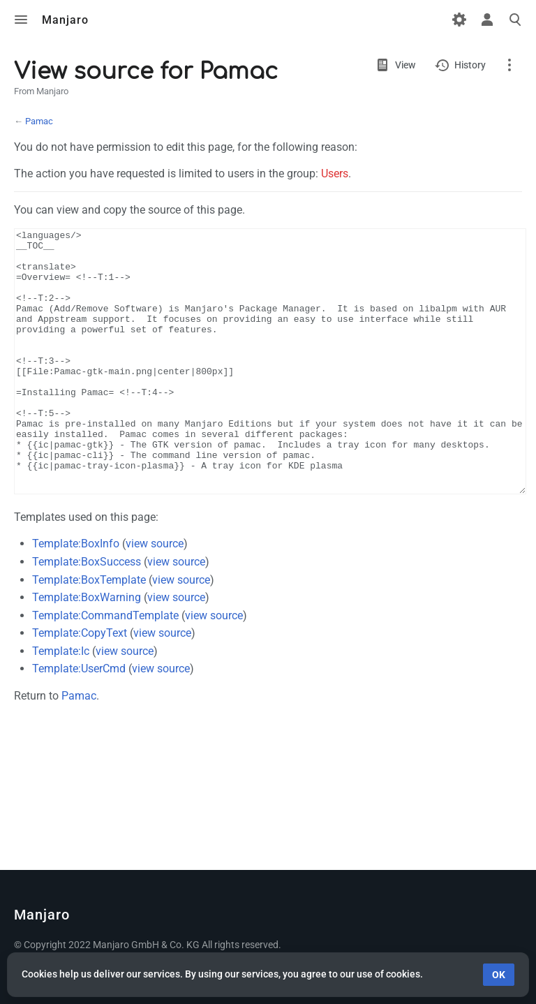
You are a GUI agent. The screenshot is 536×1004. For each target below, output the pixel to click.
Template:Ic (60, 703)
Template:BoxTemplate (89, 632)
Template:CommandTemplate (105, 667)
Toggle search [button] (515, 20)
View (405, 65)
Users (334, 173)
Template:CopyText (79, 685)
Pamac (39, 121)
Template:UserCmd (79, 721)
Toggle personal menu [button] (487, 20)
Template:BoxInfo (75, 596)
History (470, 65)
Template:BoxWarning (86, 649)
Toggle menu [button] (21, 20)
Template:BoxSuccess (86, 614)
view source (155, 596)
